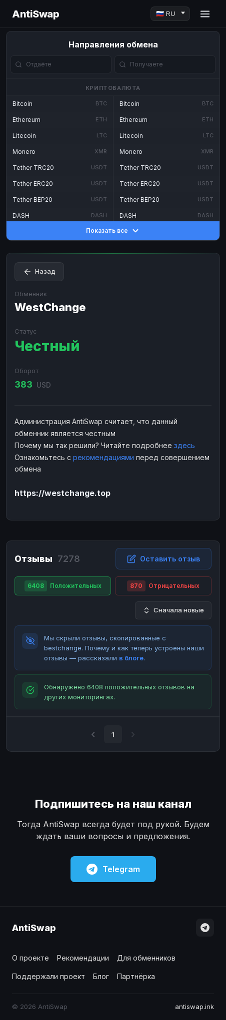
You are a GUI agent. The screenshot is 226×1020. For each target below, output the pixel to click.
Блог (101, 976)
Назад (39, 271)
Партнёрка (136, 976)
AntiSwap (35, 14)
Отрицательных (163, 585)
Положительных (63, 585)
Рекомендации (83, 958)
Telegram (113, 869)
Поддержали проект (48, 976)
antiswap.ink (194, 1007)
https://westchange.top (62, 493)
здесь (184, 445)
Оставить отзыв (163, 558)
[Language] (170, 13)
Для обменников (146, 958)
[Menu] (205, 14)
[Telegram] (205, 928)
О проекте (30, 958)
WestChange (50, 307)
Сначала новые (173, 610)
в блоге (131, 658)
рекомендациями (103, 457)
